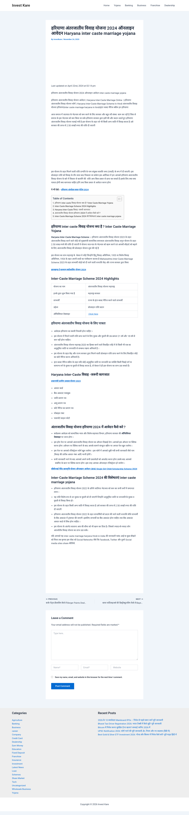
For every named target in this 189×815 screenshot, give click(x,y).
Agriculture (17, 723)
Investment (17, 767)
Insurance (17, 763)
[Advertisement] (94, 64)
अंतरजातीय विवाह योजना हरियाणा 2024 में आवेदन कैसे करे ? (78, 213)
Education (17, 753)
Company (16, 738)
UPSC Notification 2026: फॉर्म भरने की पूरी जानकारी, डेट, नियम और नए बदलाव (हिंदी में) (135, 734)
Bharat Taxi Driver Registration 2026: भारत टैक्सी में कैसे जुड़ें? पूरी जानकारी (131, 727)
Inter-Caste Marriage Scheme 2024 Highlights (76, 206)
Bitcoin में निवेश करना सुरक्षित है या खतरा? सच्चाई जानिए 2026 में (125, 731)
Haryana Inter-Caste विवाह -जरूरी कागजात (73, 209)
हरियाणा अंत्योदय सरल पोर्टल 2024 (75, 189)
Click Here (93, 314)
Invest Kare (21, 5)
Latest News (18, 771)
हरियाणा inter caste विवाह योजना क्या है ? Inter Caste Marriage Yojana (85, 203)
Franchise (155, 5)
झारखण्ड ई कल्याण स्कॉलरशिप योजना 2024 (69, 269)
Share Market (18, 782)
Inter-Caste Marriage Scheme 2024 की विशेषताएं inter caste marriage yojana (89, 216)
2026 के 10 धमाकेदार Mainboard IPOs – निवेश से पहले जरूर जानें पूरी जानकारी (132, 723)
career (15, 734)
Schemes (16, 778)
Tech (14, 785)
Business (141, 5)
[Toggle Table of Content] (121, 199)
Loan (14, 774)
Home (106, 5)
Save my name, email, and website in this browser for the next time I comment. (88, 681)
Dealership (170, 5)
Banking (129, 5)
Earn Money (18, 749)
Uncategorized (19, 789)
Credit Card (17, 742)
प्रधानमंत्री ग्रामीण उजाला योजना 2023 (66, 381)
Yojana (117, 5)
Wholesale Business (22, 792)
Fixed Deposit (18, 756)
